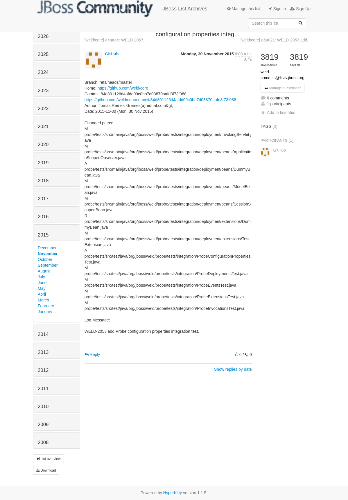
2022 (43, 108)
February (46, 305)
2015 (43, 235)
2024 (43, 72)
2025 (43, 54)
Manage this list (243, 8)
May (41, 288)
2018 (43, 180)
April (42, 294)
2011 (43, 388)
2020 (43, 144)
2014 (43, 334)
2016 (43, 216)
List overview (48, 459)
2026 (43, 36)
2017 (43, 198)
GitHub (112, 54)
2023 (43, 90)
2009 (43, 424)
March (43, 300)
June (42, 282)
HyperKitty (172, 492)
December (47, 248)
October (45, 259)
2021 (43, 126)
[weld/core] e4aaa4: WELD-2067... (116, 40)
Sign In (277, 8)
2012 (43, 370)
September (48, 265)
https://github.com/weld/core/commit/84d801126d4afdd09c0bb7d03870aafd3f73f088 (160, 99)
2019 (43, 163)
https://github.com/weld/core (123, 88)
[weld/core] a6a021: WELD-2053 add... (276, 40)
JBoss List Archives (122, 8)
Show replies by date (233, 369)
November (48, 253)
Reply (92, 354)
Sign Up (300, 8)
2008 (43, 442)
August (44, 271)
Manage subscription (283, 88)
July (41, 276)
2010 (43, 406)
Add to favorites (278, 112)
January (45, 311)
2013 (43, 352)
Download (46, 470)
